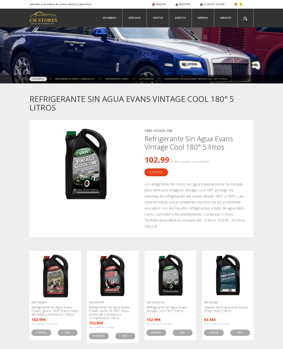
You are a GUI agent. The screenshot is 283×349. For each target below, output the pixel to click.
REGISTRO (183, 4)
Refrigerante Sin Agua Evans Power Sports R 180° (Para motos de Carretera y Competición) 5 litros (109, 312)
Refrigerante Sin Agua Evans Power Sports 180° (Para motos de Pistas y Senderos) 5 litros (55, 311)
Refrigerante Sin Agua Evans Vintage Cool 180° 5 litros (166, 309)
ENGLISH (159, 4)
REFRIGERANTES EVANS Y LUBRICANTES (74, 79)
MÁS (67, 332)
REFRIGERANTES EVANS (117, 79)
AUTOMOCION (146, 79)
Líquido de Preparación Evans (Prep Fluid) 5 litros (226, 309)
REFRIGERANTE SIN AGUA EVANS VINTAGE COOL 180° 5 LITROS (196, 79)
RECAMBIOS (38, 79)
